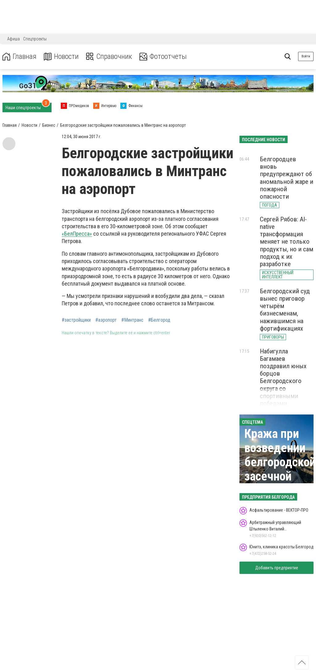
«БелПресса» (77, 233)
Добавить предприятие (276, 567)
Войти (305, 56)
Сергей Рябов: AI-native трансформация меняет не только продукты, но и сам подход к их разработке (286, 242)
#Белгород (159, 320)
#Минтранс (132, 320)
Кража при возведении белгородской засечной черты (280, 462)
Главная (19, 56)
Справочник (109, 56)
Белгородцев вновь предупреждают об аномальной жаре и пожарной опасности (286, 177)
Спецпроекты (35, 38)
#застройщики (76, 320)
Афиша (13, 38)
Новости (61, 56)
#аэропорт (106, 320)
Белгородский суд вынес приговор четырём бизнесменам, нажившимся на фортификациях (285, 309)
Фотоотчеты (163, 56)
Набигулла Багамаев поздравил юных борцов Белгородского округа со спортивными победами (283, 377)
